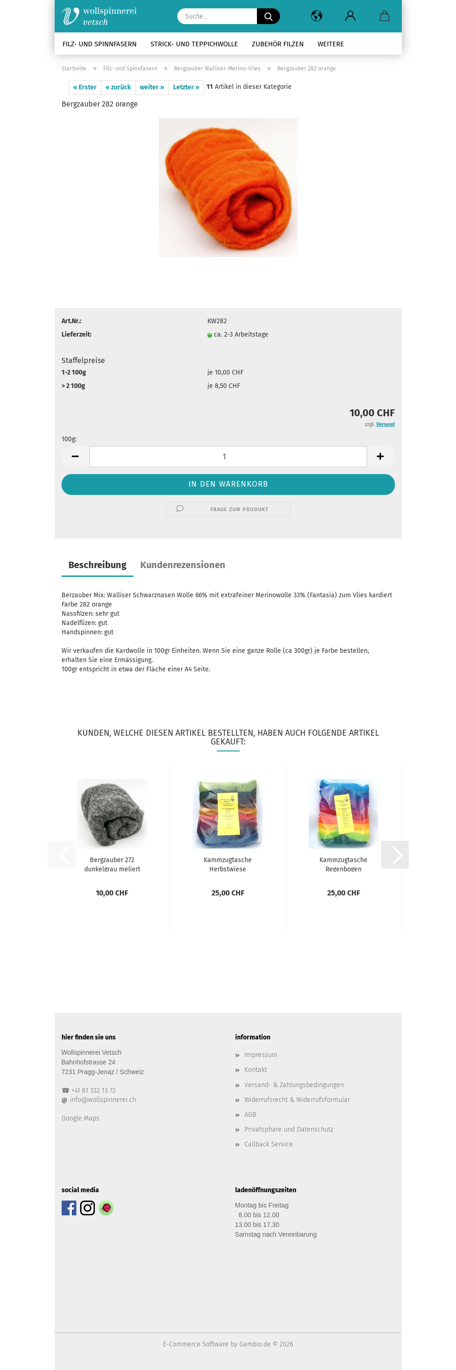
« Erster (85, 87)
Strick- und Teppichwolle (194, 44)
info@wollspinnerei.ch (103, 1100)
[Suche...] (268, 16)
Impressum (260, 1055)
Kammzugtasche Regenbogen (343, 864)
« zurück (118, 87)
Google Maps (81, 1118)
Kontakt (255, 1070)
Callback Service (268, 1144)
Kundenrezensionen (182, 564)
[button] (317, 16)
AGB (250, 1115)
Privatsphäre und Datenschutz (288, 1129)
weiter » (152, 87)
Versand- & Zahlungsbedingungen (294, 1085)
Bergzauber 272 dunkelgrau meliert (112, 864)
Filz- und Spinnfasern (99, 44)
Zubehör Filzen (278, 44)
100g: (69, 439)
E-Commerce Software (196, 1344)
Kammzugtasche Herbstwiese (228, 864)
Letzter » (186, 87)
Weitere (331, 44)
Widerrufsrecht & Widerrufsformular (297, 1100)
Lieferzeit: (76, 334)
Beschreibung (97, 564)
